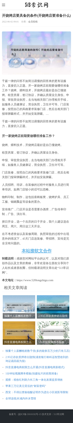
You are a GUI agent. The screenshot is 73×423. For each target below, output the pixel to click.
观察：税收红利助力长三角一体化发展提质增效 (34, 379)
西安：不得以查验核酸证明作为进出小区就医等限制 (36, 392)
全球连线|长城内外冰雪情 (20, 398)
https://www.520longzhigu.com (36, 5)
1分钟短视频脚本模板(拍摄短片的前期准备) (31, 373)
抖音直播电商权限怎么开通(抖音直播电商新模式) (34, 367)
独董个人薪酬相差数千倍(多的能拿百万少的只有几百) (37, 350)
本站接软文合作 (37, 250)
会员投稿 (33, 21)
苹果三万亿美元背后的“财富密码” (25, 386)
